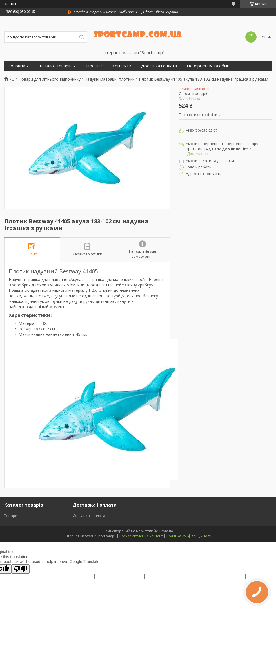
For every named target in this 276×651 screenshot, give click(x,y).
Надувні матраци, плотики (109, 79)
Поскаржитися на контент (141, 536)
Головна (16, 66)
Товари (10, 515)
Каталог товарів (56, 66)
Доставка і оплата (159, 66)
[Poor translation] (21, 569)
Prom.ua (166, 531)
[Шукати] (81, 37)
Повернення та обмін (208, 66)
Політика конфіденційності (188, 536)
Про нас (94, 66)
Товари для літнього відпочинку (50, 79)
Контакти (121, 66)
